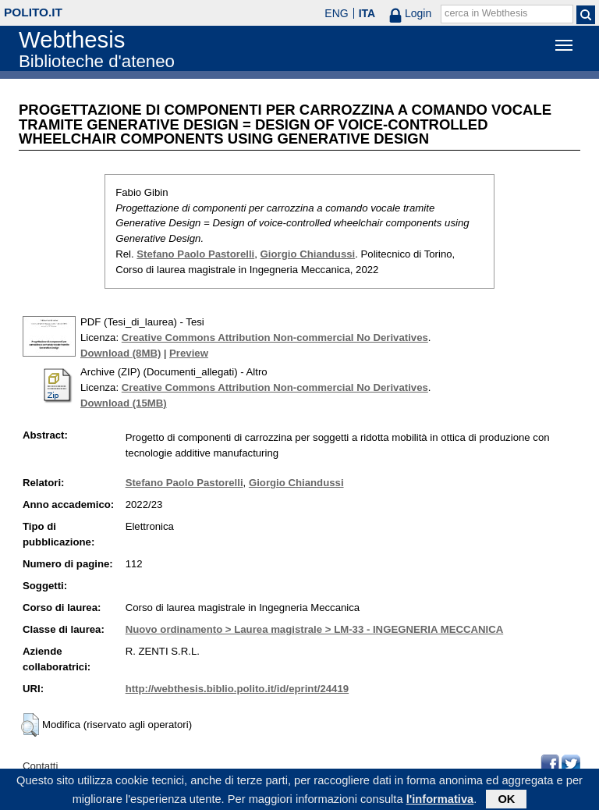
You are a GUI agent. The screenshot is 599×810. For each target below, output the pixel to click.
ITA (367, 13)
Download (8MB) (120, 353)
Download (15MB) (123, 403)
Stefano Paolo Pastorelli (195, 254)
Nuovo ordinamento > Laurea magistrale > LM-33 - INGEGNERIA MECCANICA (315, 629)
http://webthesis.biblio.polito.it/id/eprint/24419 (237, 689)
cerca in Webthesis (486, 13)
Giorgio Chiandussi (308, 254)
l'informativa (440, 801)
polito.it (33, 12)
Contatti (40, 766)
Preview (188, 353)
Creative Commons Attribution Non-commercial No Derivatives (275, 337)
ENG (336, 13)
